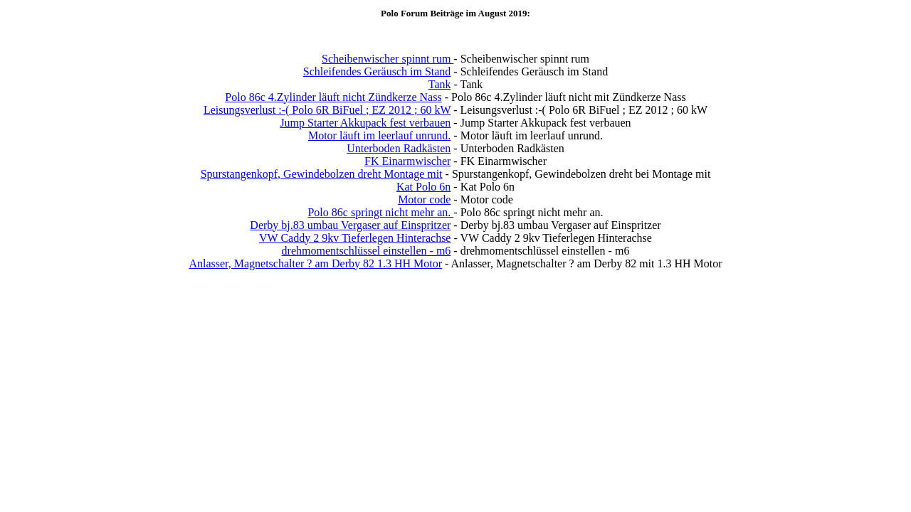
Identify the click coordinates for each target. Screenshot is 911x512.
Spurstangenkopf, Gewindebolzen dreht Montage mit (322, 174)
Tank (439, 84)
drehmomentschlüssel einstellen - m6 (366, 251)
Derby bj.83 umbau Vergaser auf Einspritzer (350, 225)
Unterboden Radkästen (399, 148)
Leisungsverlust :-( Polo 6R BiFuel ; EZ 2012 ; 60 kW (327, 110)
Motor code (424, 199)
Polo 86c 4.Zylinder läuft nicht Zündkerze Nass (333, 97)
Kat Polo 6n (423, 187)
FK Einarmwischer (407, 161)
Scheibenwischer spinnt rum (387, 59)
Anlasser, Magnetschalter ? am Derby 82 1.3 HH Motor (315, 263)
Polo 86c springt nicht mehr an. (380, 212)
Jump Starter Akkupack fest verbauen (365, 123)
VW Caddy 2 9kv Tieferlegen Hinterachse (355, 238)
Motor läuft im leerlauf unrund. (379, 135)
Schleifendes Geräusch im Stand (377, 71)
